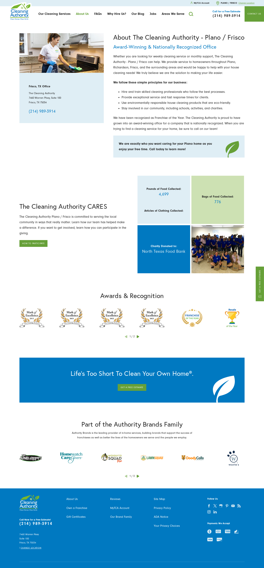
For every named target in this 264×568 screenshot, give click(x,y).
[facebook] (209, 505)
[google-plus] (221, 505)
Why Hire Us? (116, 14)
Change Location (246, 3)
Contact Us (254, 14)
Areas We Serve (173, 14)
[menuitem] (54, 14)
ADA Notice (161, 516)
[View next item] (138, 336)
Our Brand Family (121, 516)
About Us (82, 14)
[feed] (239, 505)
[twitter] (215, 505)
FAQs (98, 14)
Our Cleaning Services (54, 14)
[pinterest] (227, 505)
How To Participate (33, 243)
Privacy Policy (162, 508)
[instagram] (209, 511)
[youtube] (233, 505)
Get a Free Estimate (259, 284)
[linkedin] (215, 511)
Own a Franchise (76, 508)
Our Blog (137, 14)
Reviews (115, 499)
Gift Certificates (76, 516)
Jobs (153, 14)
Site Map (159, 499)
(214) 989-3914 (42, 111)
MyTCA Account (119, 508)
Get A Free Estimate (132, 387)
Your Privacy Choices (167, 525)
